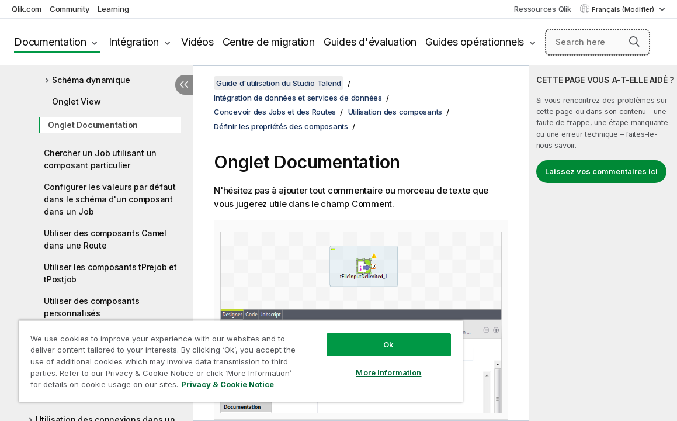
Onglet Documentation (93, 125)
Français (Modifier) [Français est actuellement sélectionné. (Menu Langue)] (624, 9)
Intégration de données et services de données (298, 97)
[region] (215, 356)
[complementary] (603, 243)
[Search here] (597, 42)
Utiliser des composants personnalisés (91, 307)
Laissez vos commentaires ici (601, 171)
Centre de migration (269, 42)
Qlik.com (26, 8)
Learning (113, 8)
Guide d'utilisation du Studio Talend (278, 83)
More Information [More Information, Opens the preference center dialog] (345, 363)
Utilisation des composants (395, 111)
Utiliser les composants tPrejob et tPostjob (110, 273)
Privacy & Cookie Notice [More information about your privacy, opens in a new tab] (113, 386)
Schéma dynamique (91, 80)
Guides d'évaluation (370, 42)
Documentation (50, 42)
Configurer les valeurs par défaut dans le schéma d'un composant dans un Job (110, 199)
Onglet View (76, 101)
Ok (345, 335)
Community (70, 8)
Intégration (134, 42)
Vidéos (197, 42)
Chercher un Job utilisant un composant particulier (100, 159)
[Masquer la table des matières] (184, 85)
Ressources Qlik (542, 8)
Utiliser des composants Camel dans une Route (105, 239)
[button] (634, 41)
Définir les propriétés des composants (281, 126)
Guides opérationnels (474, 42)
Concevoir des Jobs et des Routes (275, 111)
